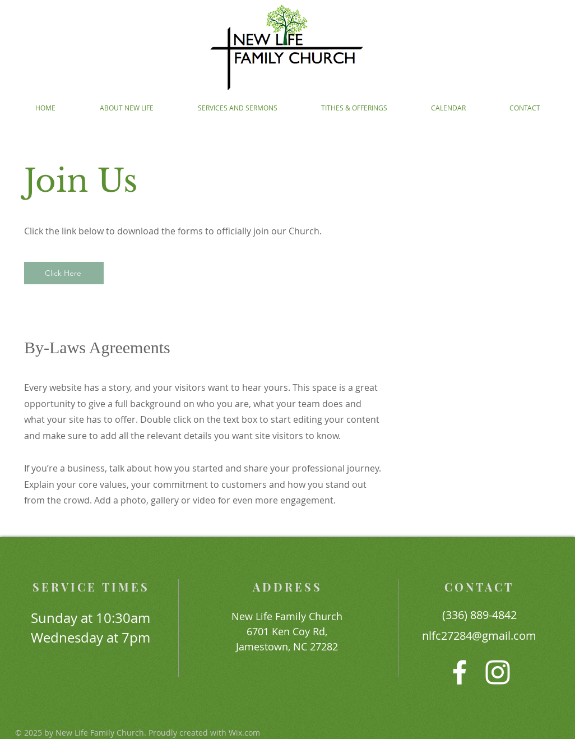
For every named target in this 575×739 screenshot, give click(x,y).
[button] (126, 108)
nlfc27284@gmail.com (479, 635)
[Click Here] (64, 273)
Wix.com (244, 732)
